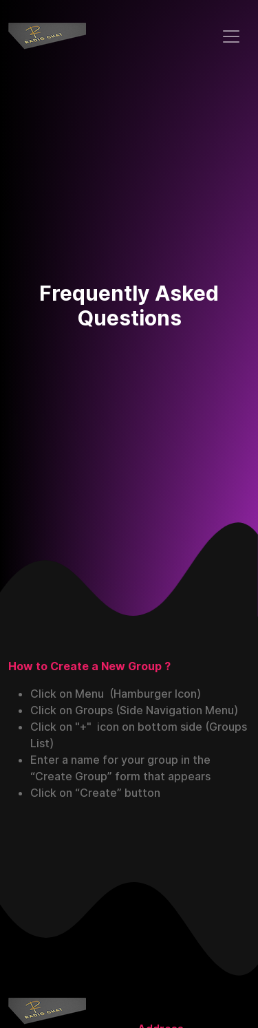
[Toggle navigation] (231, 36)
